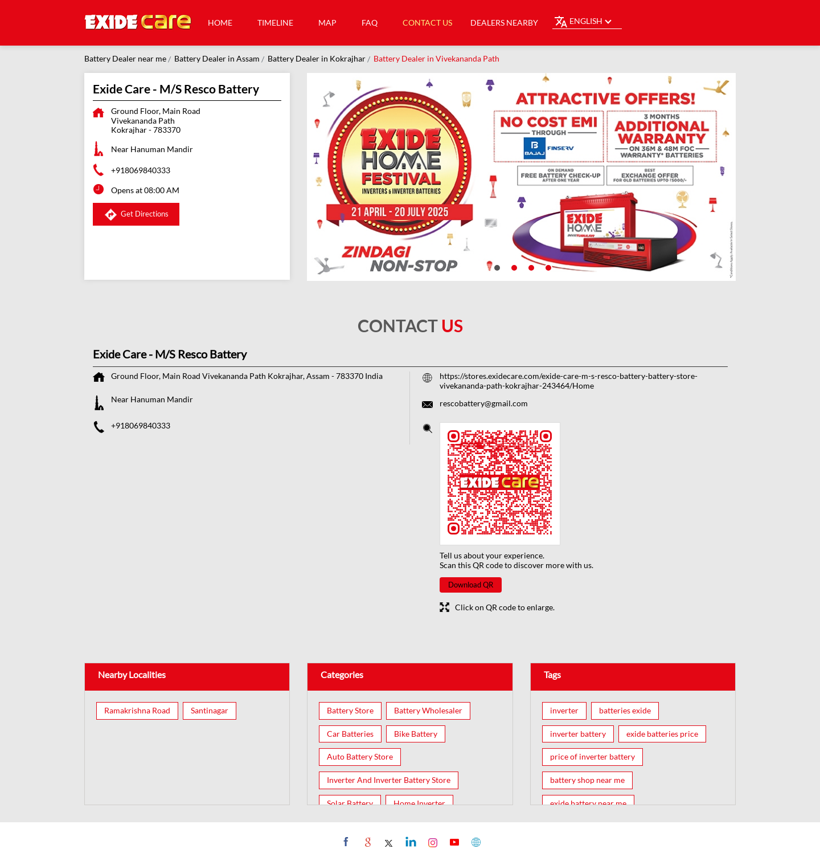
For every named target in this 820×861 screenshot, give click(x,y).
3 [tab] (530, 267)
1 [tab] (496, 267)
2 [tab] (513, 267)
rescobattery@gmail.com (484, 403)
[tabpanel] (521, 177)
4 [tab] (547, 267)
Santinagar (209, 710)
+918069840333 (140, 170)
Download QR (470, 584)
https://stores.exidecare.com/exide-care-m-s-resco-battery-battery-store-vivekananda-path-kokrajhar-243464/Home (569, 380)
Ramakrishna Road (137, 710)
